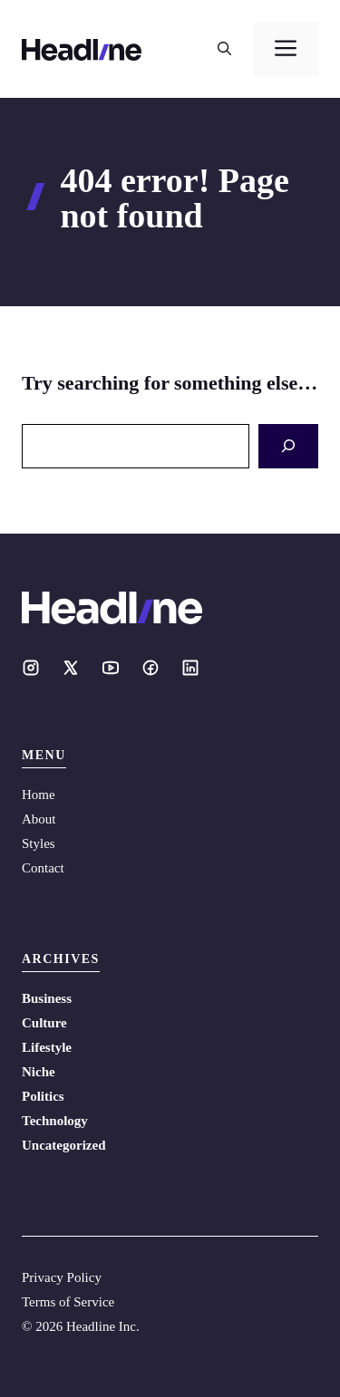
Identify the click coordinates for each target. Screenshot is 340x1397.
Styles (38, 843)
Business (47, 998)
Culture (44, 1023)
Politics (43, 1096)
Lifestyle (47, 1047)
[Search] (288, 446)
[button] (224, 49)
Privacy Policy (62, 1277)
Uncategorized (63, 1145)
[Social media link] (31, 668)
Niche (38, 1072)
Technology (55, 1120)
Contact (43, 868)
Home (38, 794)
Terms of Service (68, 1302)
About (39, 819)
